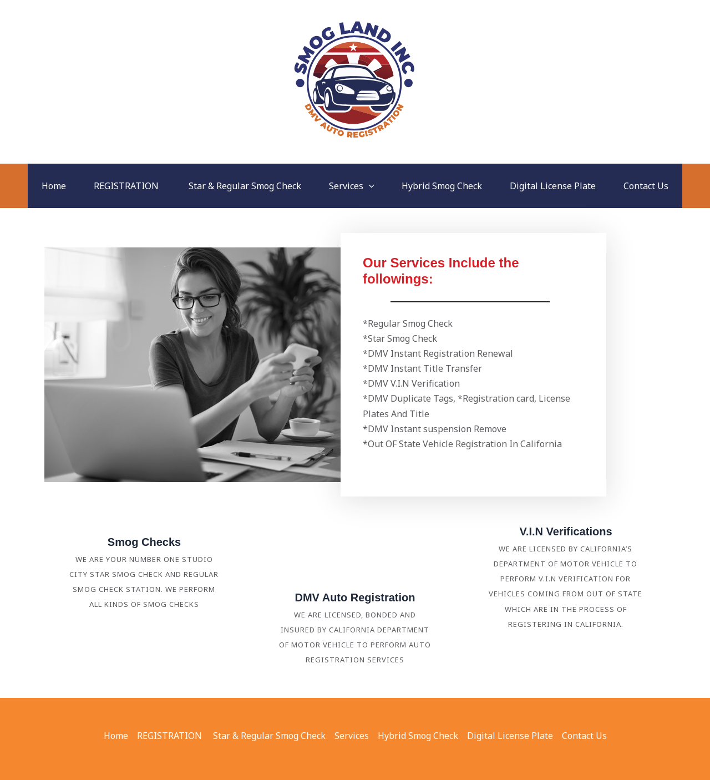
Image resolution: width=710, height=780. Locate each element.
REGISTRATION (127, 186)
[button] (368, 186)
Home (54, 186)
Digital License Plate (553, 186)
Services (351, 186)
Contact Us (645, 186)
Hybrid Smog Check (442, 186)
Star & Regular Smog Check (245, 186)
